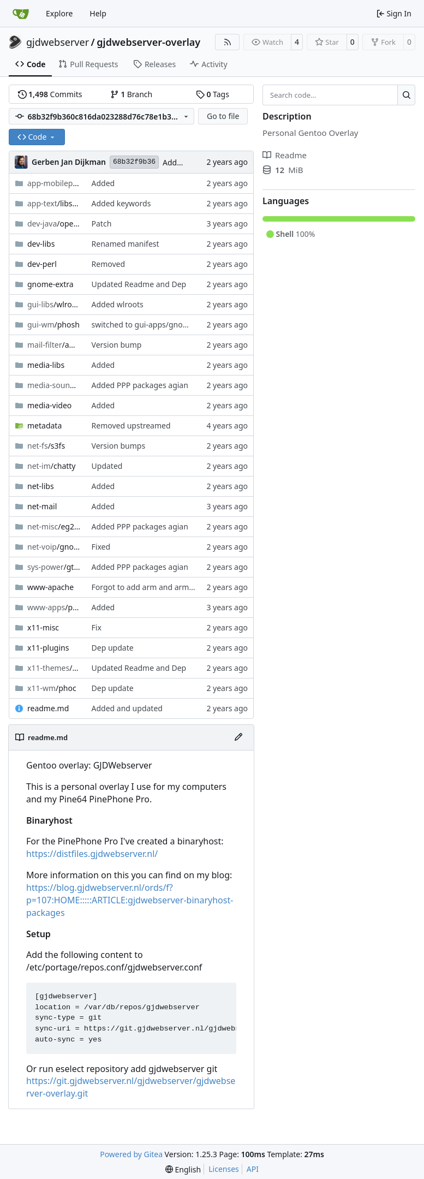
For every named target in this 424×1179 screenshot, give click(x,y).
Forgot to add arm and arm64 (145, 587)
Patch (102, 223)
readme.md (48, 708)
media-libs (45, 365)
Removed (109, 264)
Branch (131, 94)
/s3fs (46, 445)
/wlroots (54, 304)
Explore (59, 13)
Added (174, 162)
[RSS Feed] (227, 42)
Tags (212, 94)
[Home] (20, 13)
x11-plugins (48, 647)
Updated (107, 466)
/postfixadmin (54, 607)
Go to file (223, 116)
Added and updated (127, 708)
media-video (49, 405)
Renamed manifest (125, 244)
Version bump (117, 345)
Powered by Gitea (131, 1154)
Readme (284, 155)
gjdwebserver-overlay (148, 42)
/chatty (51, 466)
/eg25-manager (54, 526)
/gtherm (54, 567)
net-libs (40, 486)
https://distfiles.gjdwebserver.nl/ (92, 854)
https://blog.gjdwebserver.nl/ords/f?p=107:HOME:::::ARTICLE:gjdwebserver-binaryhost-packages (129, 900)
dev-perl (42, 264)
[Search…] (406, 95)
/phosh (53, 324)
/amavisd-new (54, 345)
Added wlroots (118, 304)
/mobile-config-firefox (54, 183)
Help (97, 13)
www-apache (50, 587)
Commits (50, 94)
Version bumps (119, 445)
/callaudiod (54, 385)
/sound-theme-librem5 (54, 668)
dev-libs (41, 244)
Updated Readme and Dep (139, 284)
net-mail (42, 506)
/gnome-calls (54, 546)
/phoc (51, 688)
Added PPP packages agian (140, 385)
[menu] (183, 1169)
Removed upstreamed (131, 425)
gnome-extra (50, 284)
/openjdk (54, 223)
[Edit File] (238, 737)
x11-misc (43, 627)
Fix (96, 627)
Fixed (101, 546)
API (253, 1169)
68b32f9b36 (134, 162)
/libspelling (54, 203)
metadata (44, 425)
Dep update (113, 647)
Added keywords (121, 203)
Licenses (223, 1169)
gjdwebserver (57, 42)
